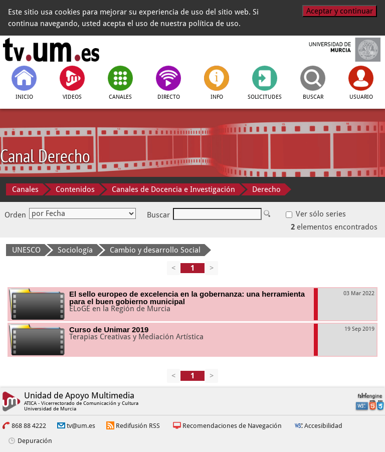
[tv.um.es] (51, 50)
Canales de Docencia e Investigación (173, 189)
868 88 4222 (29, 425)
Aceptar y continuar (339, 11)
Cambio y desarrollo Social (155, 250)
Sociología (75, 250)
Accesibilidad (323, 425)
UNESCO (26, 250)
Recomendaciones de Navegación (232, 425)
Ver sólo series (316, 213)
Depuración (35, 440)
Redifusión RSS (138, 425)
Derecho (266, 189)
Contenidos (75, 189)
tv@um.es (81, 425)
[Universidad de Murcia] (334, 50)
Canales (25, 189)
